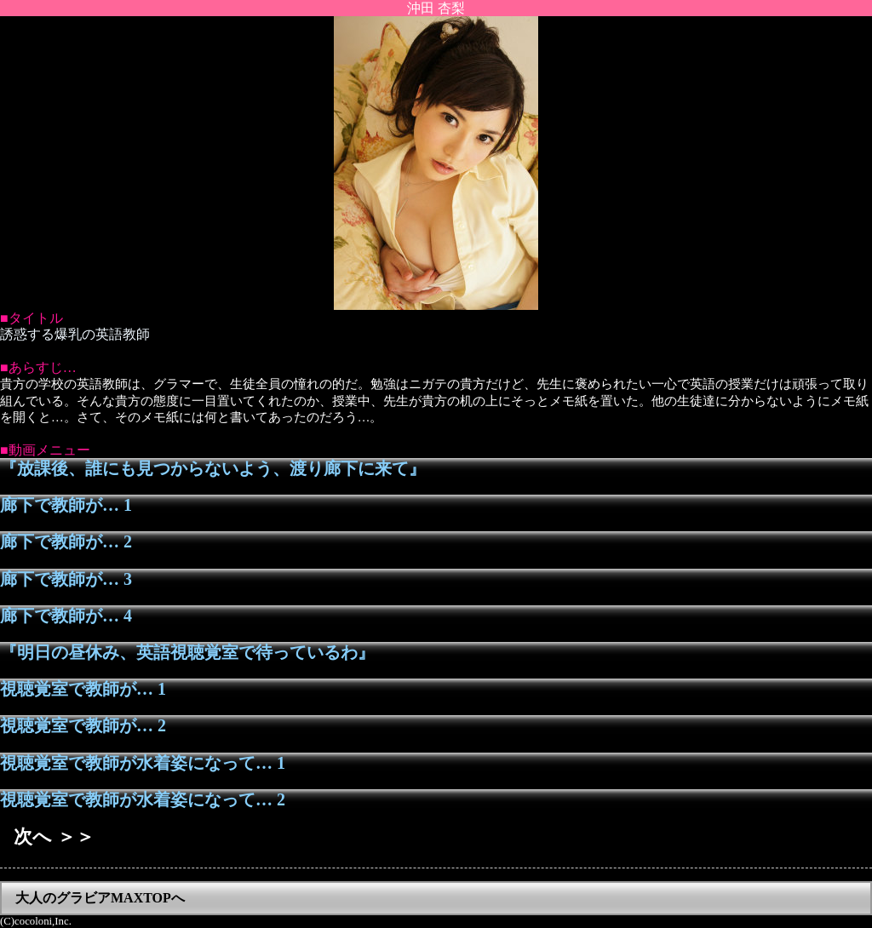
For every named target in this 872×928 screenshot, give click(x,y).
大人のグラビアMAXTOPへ (100, 898)
